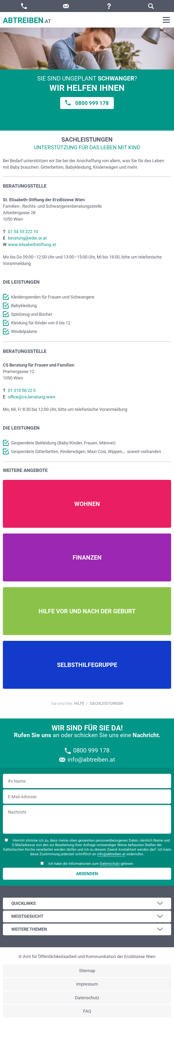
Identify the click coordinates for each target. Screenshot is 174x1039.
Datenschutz (110, 863)
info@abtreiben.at (111, 854)
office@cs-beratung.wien (31, 396)
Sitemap (87, 970)
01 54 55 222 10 (23, 231)
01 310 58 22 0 (22, 390)
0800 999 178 (92, 103)
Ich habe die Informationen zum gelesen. (87, 863)
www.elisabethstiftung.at (32, 244)
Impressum (87, 984)
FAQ (87, 1011)
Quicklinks (23, 903)
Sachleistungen (106, 703)
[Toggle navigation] (166, 20)
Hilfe (79, 703)
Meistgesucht (27, 916)
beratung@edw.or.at (27, 238)
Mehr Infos (87, 504)
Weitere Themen (29, 929)
